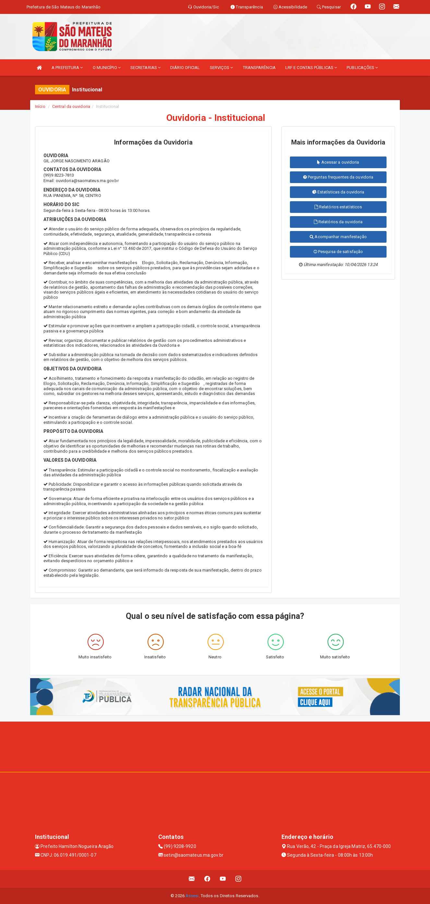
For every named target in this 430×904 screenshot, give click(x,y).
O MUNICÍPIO (107, 67)
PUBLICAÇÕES (362, 67)
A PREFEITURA (67, 67)
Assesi (192, 895)
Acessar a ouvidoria (338, 162)
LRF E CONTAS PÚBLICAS (311, 67)
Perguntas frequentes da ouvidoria (338, 177)
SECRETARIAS (145, 67)
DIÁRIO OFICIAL (185, 67)
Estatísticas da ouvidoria (338, 192)
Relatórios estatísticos (338, 206)
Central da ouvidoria (71, 106)
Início (40, 106)
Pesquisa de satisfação (338, 251)
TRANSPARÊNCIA (259, 67)
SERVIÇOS (221, 67)
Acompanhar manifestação (338, 236)
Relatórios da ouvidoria (338, 221)
